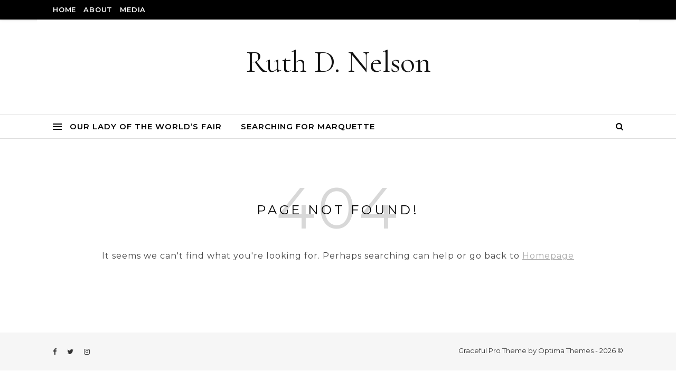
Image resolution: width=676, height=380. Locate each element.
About (97, 9)
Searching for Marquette (308, 126)
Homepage (548, 256)
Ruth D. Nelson (338, 62)
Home (64, 9)
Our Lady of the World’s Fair (146, 126)
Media (133, 9)
